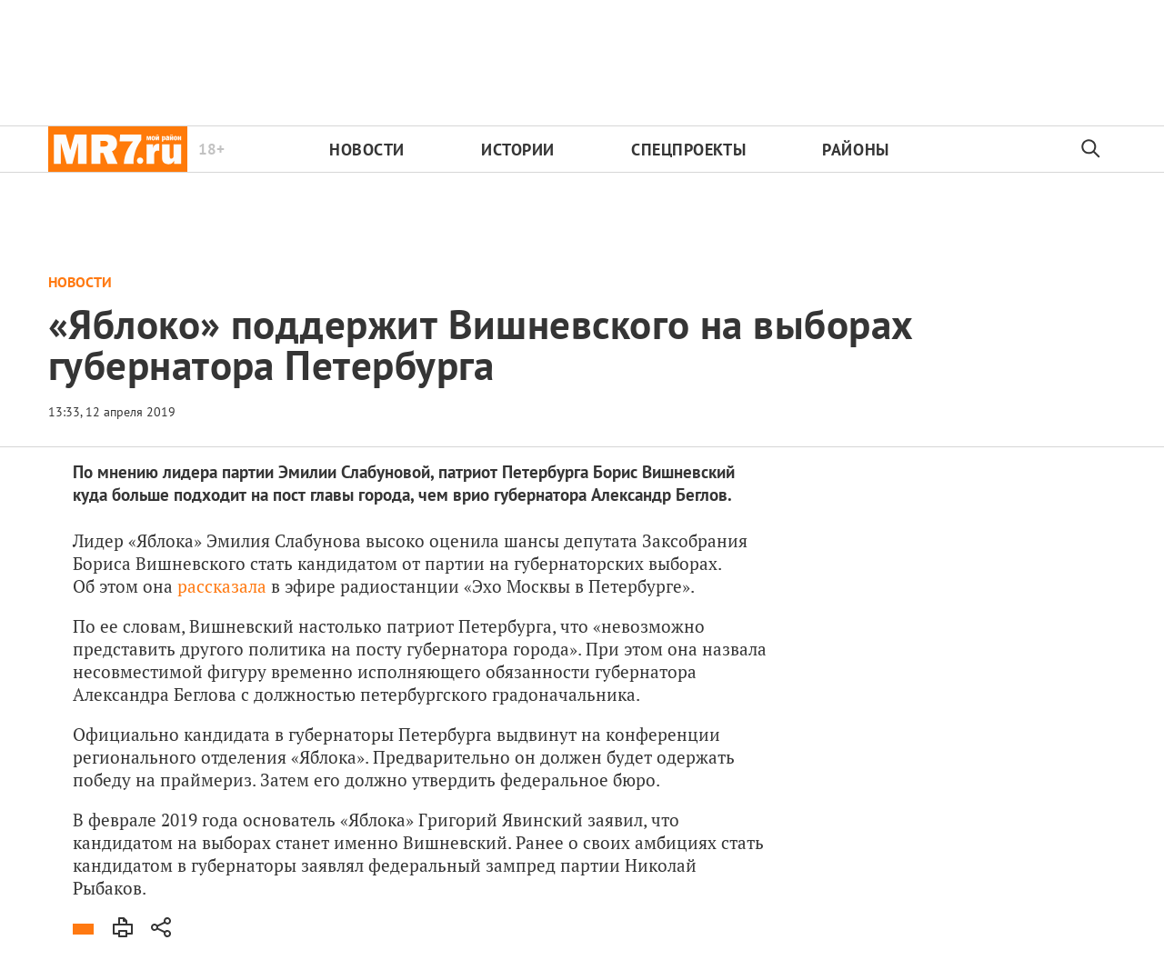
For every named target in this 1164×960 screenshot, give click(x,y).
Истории (518, 149)
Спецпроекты (688, 149)
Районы (855, 149)
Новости (367, 149)
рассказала (221, 586)
